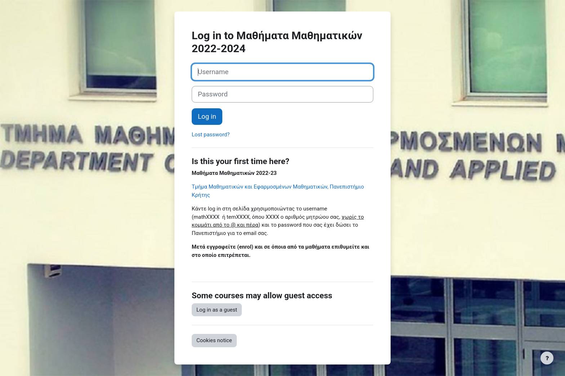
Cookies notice (214, 340)
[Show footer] (546, 358)
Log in (207, 117)
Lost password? (211, 134)
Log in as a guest (216, 310)
